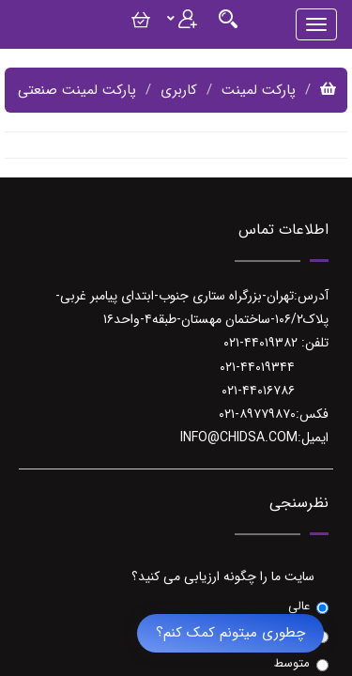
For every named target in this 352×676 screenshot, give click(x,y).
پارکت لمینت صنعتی (77, 90)
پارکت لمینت (259, 90)
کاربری (179, 90)
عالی (308, 607)
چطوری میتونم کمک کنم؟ (230, 633)
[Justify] (228, 19)
